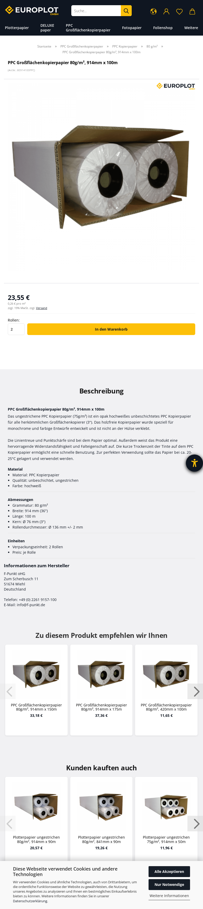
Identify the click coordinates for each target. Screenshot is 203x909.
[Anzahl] (16, 329)
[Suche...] (126, 10)
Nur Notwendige (169, 884)
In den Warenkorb (111, 329)
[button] (153, 11)
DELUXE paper (47, 27)
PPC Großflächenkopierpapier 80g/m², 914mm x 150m (36, 707)
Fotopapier (132, 27)
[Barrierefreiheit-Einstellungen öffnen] (194, 463)
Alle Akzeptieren (169, 871)
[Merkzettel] (179, 11)
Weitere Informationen (169, 895)
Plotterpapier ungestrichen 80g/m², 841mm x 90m (101, 839)
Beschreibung (101, 391)
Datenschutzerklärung (30, 901)
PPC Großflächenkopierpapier (88, 27)
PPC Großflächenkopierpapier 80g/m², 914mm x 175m (101, 707)
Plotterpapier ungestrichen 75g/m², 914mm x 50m (166, 839)
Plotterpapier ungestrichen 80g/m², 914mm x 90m (36, 839)
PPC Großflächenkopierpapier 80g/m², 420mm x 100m (166, 707)
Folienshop (163, 27)
